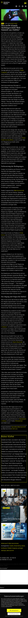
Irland (23, 546)
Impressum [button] (21, 616)
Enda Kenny (17, 546)
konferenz (4, 548)
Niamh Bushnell (17, 342)
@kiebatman (19, 421)
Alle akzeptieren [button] (14, 610)
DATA (2, 23)
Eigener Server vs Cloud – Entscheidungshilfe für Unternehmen (11, 536)
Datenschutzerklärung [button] (15, 616)
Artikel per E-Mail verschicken (10, 543)
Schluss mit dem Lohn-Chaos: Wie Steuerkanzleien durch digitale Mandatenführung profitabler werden (14, 501)
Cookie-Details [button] (7, 616)
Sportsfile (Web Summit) (18, 427)
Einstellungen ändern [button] (14, 613)
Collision (4, 327)
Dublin (11, 546)
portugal (20, 548)
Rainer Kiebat (13, 23)
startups (3, 550)
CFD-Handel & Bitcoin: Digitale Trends (13, 519)
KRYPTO (7, 508)
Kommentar (4, 568)
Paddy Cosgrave (12, 548)
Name (2, 587)
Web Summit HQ (19, 190)
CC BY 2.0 (14, 429)
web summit (10, 550)
